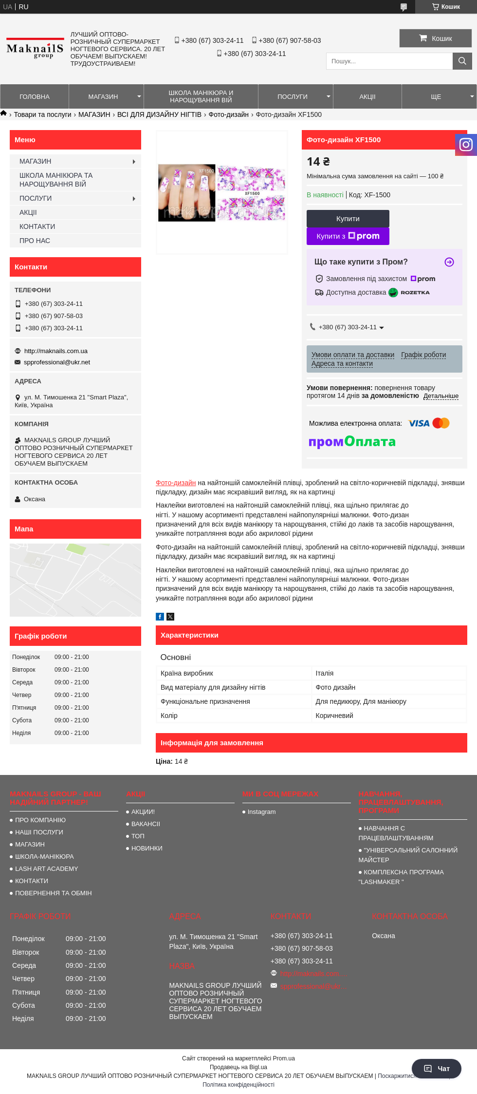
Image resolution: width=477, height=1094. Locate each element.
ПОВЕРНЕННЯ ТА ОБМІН (53, 893)
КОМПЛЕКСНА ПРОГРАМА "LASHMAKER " (401, 877)
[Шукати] (462, 61)
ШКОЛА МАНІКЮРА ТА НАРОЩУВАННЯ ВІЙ (55, 179)
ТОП (138, 836)
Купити (348, 218)
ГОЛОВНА (34, 96)
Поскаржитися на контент (412, 1076)
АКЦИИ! (143, 811)
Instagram (262, 811)
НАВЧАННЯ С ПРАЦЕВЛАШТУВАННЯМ (396, 833)
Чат (436, 1068)
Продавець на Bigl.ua (238, 1067)
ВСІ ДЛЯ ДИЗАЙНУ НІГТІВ (159, 114)
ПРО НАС (34, 241)
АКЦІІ (367, 96)
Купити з (347, 236)
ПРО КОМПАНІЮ (40, 820)
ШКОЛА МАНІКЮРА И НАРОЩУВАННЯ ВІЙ (201, 96)
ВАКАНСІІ (145, 824)
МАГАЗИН (103, 96)
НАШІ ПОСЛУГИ (39, 832)
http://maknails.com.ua (56, 351)
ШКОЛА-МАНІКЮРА (44, 856)
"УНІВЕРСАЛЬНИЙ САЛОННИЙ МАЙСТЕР (408, 855)
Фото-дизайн (229, 114)
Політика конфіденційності (238, 1084)
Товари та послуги (42, 114)
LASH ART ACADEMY (46, 868)
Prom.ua (284, 1058)
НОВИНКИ (147, 848)
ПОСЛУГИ (292, 96)
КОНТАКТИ (37, 226)
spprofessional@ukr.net (57, 362)
